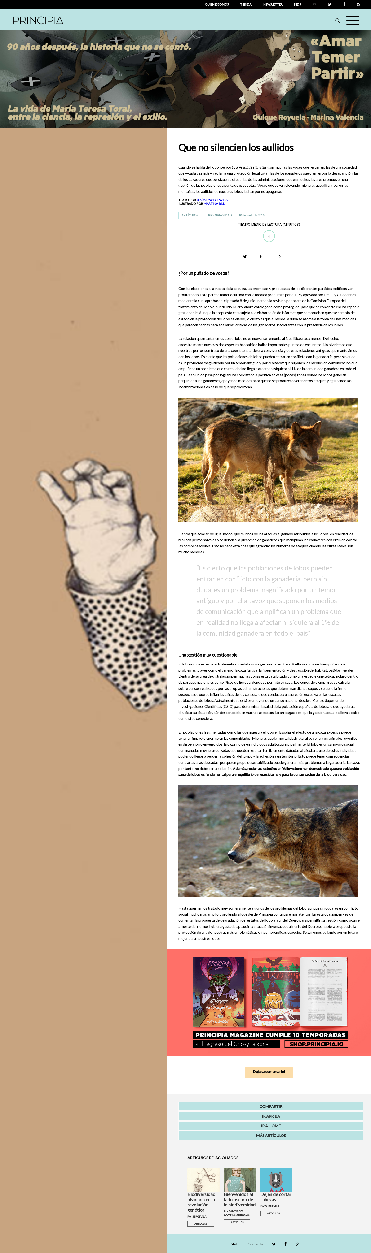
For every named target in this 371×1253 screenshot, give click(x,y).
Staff (235, 1244)
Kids (297, 4)
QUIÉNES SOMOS (217, 4)
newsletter (273, 4)
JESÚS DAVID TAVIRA (212, 200)
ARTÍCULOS (189, 215)
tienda (246, 4)
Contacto (255, 1244)
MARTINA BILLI (214, 204)
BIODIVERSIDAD (220, 215)
